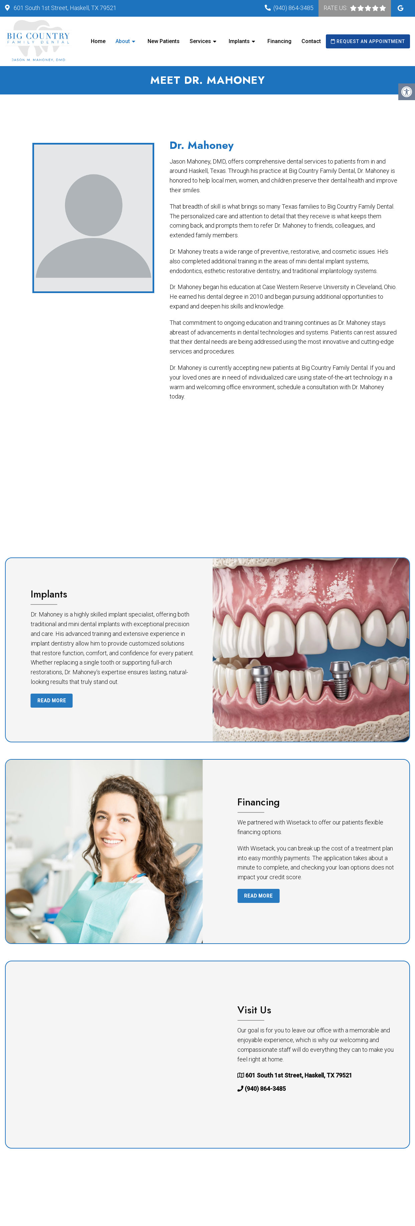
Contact (311, 41)
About (123, 41)
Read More (243, 700)
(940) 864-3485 (293, 7)
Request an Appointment (368, 41)
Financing (279, 41)
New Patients (164, 41)
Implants (239, 41)
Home (98, 41)
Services (200, 41)
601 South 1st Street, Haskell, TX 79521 (64, 7)
